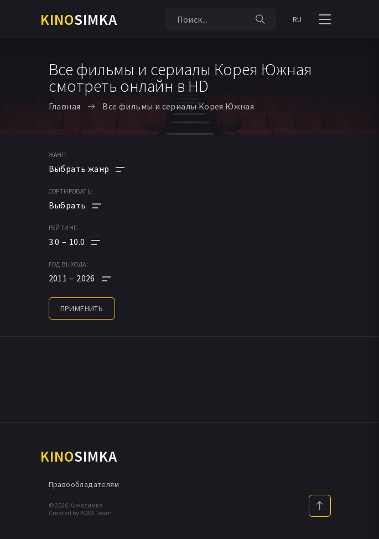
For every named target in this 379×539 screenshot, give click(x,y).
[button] (87, 241)
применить (81, 308)
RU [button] (297, 19)
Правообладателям (84, 484)
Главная (65, 106)
